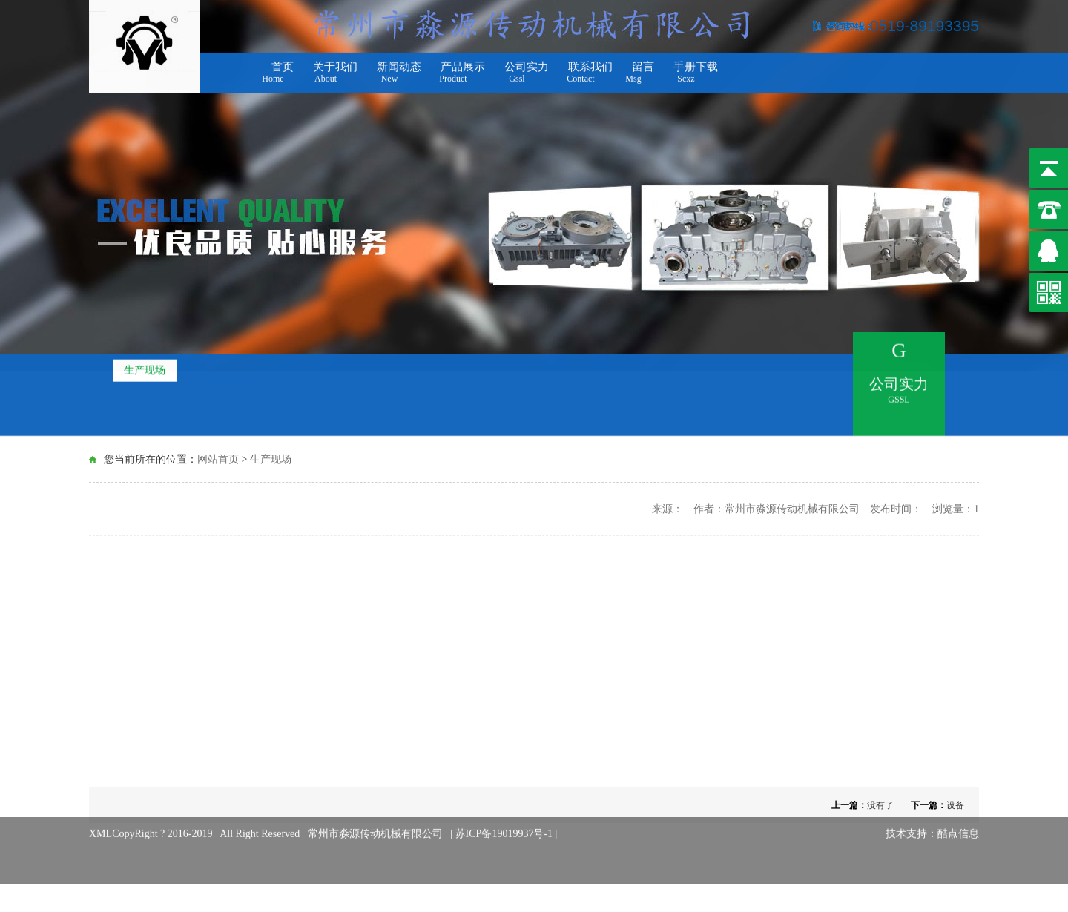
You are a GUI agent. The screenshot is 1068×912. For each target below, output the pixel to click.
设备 (955, 805)
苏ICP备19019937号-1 (505, 824)
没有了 (880, 805)
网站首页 (218, 458)
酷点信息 (958, 824)
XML (100, 824)
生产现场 (144, 368)
